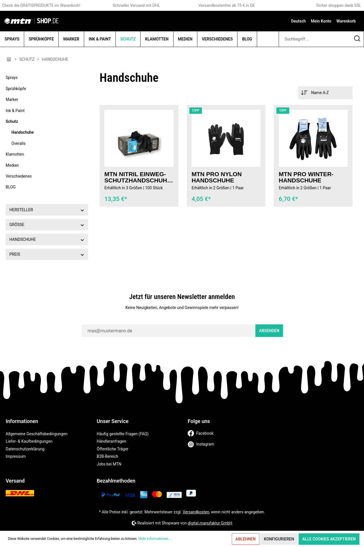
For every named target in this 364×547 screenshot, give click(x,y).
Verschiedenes (19, 176)
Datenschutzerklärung (25, 449)
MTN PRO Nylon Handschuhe (217, 177)
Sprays (12, 77)
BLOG (11, 187)
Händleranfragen (111, 441)
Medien (12, 165)
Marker (12, 99)
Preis (46, 254)
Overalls (18, 143)
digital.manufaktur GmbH (210, 523)
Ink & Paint (15, 110)
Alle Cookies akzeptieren (329, 539)
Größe (46, 224)
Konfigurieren (279, 539)
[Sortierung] (325, 92)
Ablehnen (245, 539)
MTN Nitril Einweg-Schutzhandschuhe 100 (137, 177)
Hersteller (46, 209)
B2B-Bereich (107, 456)
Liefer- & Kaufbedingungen (29, 441)
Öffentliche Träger (112, 449)
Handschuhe (22, 132)
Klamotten (15, 154)
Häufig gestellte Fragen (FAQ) (122, 434)
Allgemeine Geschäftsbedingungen (36, 434)
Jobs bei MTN (109, 464)
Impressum (16, 456)
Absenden (269, 330)
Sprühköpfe (16, 88)
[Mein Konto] (321, 21)
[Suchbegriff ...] (315, 39)
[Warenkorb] (346, 21)
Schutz (12, 121)
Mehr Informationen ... (155, 539)
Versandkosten (196, 512)
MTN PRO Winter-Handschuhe (306, 177)
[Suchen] (357, 39)
